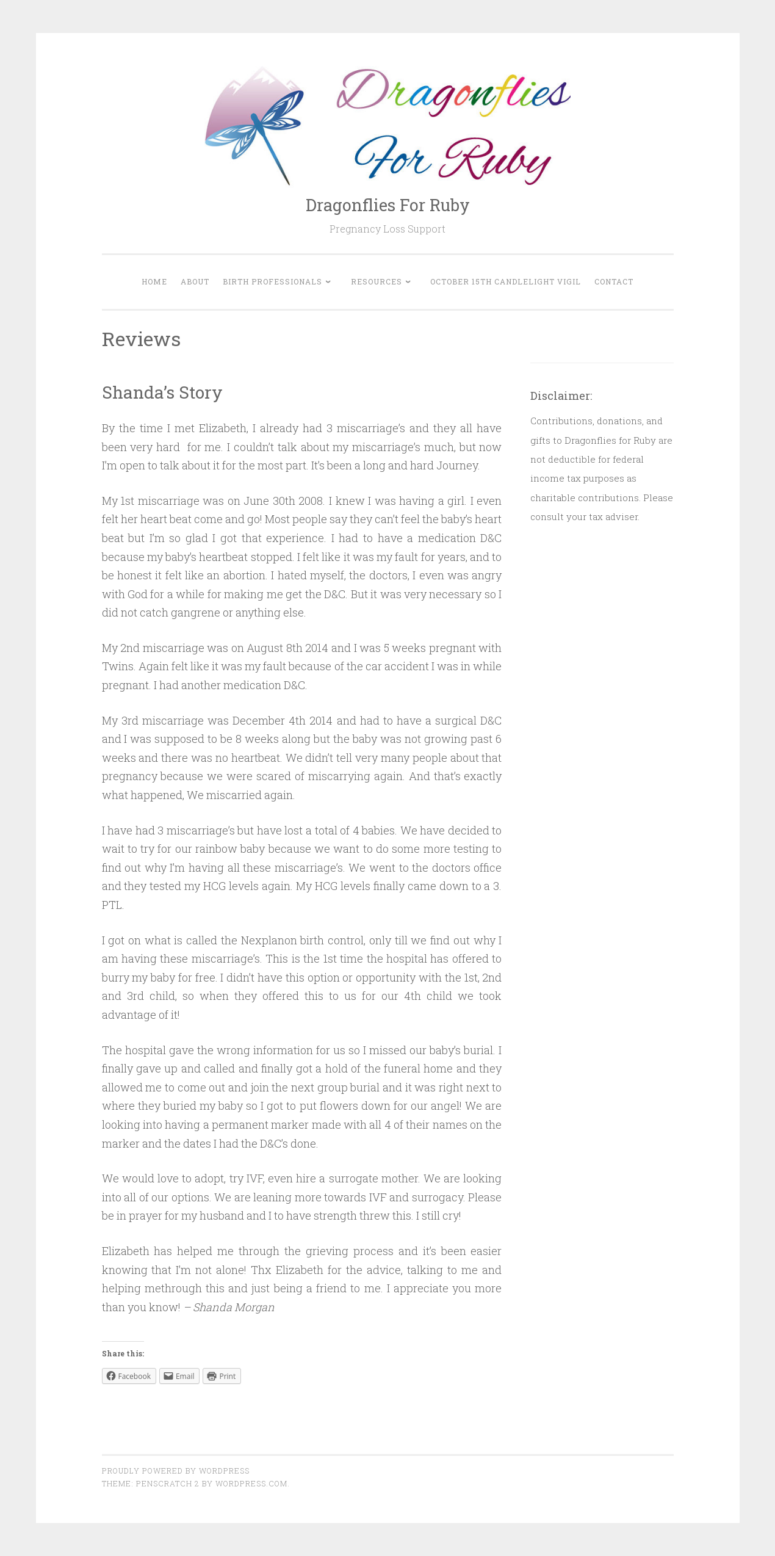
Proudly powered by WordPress (176, 1470)
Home (154, 281)
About (195, 281)
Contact (613, 281)
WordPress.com (251, 1483)
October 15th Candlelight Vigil (505, 281)
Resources (376, 281)
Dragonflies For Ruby (388, 204)
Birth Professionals (272, 281)
